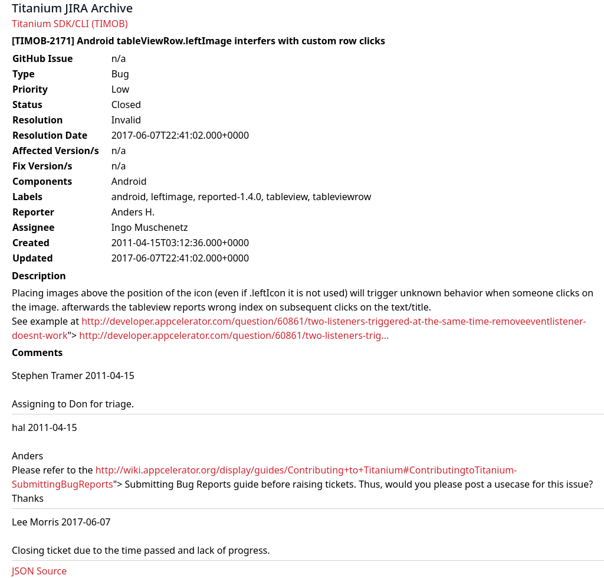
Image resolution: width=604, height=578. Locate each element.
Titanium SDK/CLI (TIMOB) (70, 23)
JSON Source (39, 570)
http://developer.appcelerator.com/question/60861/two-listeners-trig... (234, 335)
